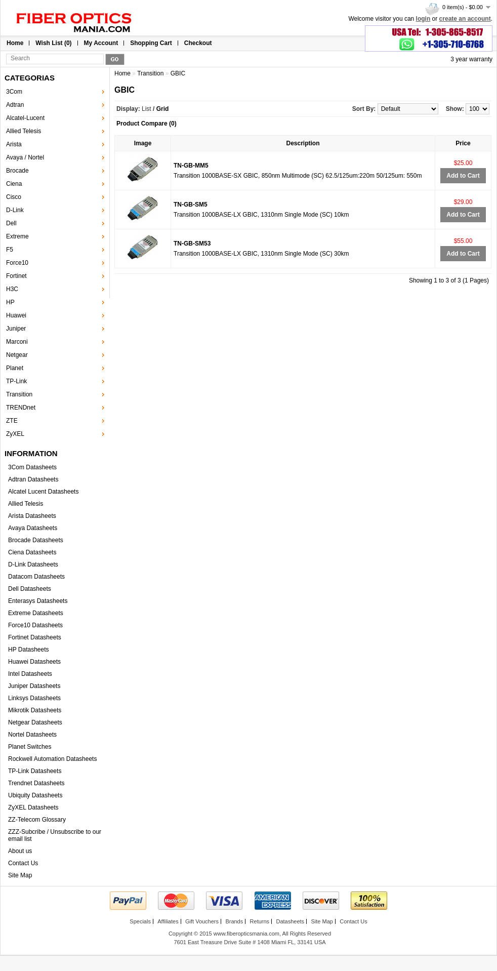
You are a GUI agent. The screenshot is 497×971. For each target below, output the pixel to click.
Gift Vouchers (202, 921)
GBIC (178, 73)
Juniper (16, 328)
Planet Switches (29, 746)
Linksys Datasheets (34, 698)
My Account (101, 43)
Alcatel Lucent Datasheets (43, 491)
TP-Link (16, 381)
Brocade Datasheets (35, 540)
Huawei (16, 315)
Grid (162, 108)
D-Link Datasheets (33, 564)
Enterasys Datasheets (37, 600)
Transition (19, 394)
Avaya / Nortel (25, 157)
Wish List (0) (53, 43)
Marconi (17, 341)
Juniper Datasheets (34, 686)
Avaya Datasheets (32, 528)
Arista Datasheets (32, 515)
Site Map (20, 875)
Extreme (17, 236)
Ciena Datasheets (32, 552)
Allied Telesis (23, 131)
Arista (14, 144)
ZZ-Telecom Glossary (37, 819)
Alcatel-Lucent (25, 118)
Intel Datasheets (30, 673)
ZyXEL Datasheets (33, 807)
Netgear (17, 354)
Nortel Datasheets (32, 734)
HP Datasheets (28, 649)
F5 (9, 249)
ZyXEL (15, 433)
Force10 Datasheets (35, 625)
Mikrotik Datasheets (34, 710)
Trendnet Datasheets (36, 783)
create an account (465, 18)
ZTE (12, 420)
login (423, 18)
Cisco (13, 196)
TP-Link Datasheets (34, 771)
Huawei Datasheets (34, 661)
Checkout (198, 43)
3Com (14, 91)
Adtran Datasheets (33, 479)
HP (10, 302)
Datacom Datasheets (36, 576)
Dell (11, 223)
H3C (12, 289)
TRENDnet (20, 407)
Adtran (15, 104)
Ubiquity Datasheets (35, 795)
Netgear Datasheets (35, 722)
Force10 (17, 262)
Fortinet (16, 275)
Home (15, 43)
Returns (260, 921)
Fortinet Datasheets (34, 637)
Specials (140, 921)
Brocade (17, 170)
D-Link (15, 210)
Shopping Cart (151, 43)
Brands (234, 921)
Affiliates (167, 921)
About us (20, 851)
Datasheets (290, 921)
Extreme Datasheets (35, 613)
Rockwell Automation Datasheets (52, 758)
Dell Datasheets (29, 588)
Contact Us (23, 863)
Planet (14, 368)
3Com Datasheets (32, 467)
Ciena (14, 183)
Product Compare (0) (146, 123)
